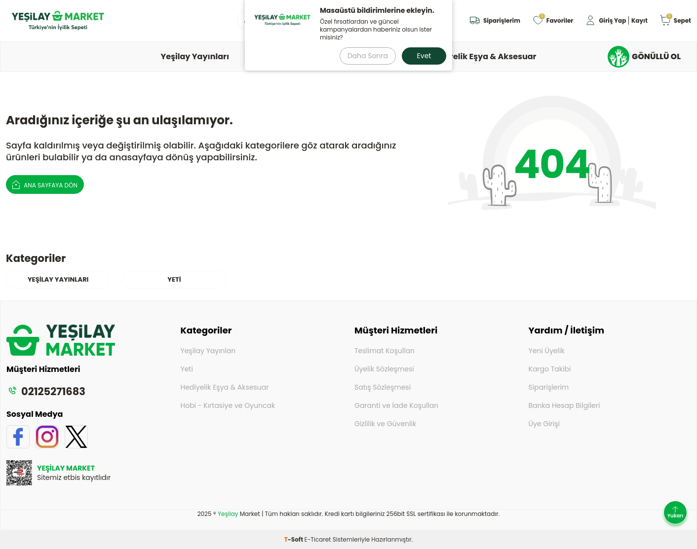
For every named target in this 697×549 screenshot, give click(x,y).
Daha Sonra (368, 56)
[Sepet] (675, 21)
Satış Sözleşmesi (382, 387)
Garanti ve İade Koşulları (396, 405)
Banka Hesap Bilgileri (564, 405)
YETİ (174, 279)
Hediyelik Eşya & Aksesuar (483, 56)
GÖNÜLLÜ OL (644, 57)
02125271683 (45, 391)
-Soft (294, 539)
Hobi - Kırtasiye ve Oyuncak (228, 405)
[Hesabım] (616, 21)
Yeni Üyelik (547, 351)
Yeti (187, 369)
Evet (424, 56)
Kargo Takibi (550, 369)
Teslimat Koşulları (384, 351)
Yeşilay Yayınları (195, 56)
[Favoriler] (553, 21)
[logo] (58, 21)
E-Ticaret (318, 539)
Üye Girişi (544, 424)
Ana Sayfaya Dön (44, 184)
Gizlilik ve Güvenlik (385, 424)
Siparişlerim (549, 387)
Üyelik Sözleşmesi (384, 369)
